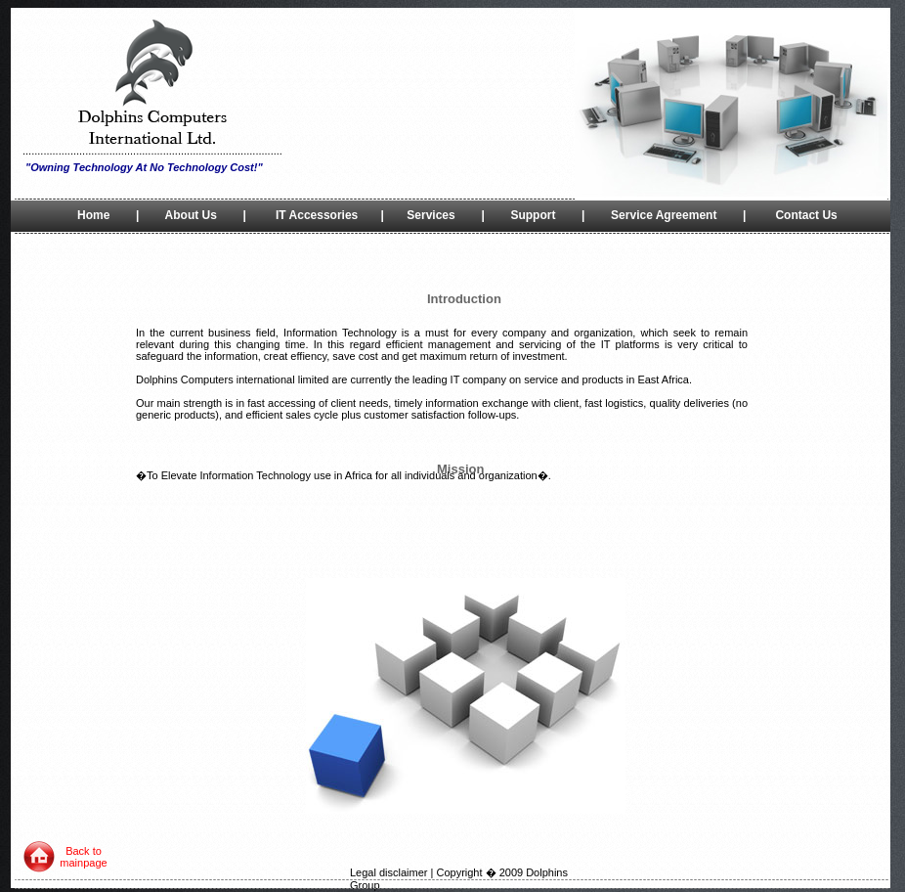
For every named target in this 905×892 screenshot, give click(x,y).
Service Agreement (663, 215)
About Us (191, 215)
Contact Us (806, 215)
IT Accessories (317, 215)
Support (532, 215)
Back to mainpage (83, 857)
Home (93, 215)
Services (430, 215)
